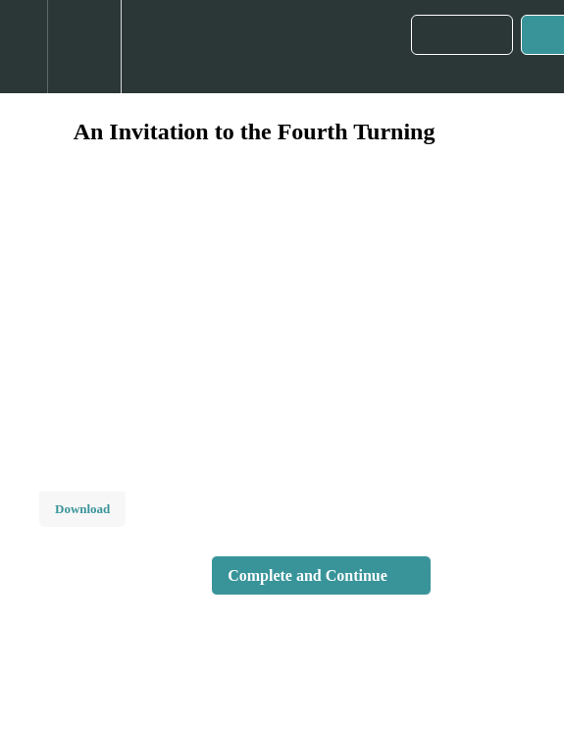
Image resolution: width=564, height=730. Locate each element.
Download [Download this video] (82, 508)
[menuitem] (84, 46)
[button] (23, 46)
